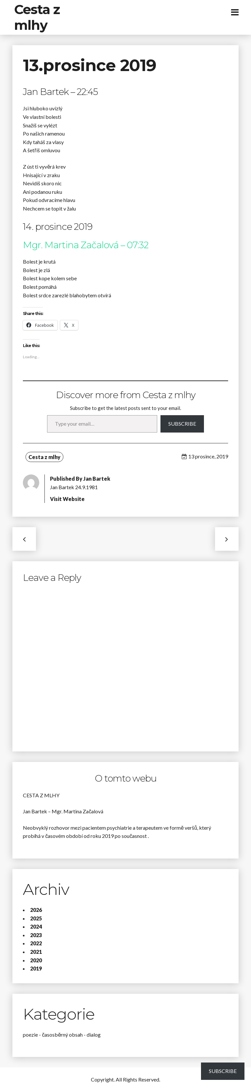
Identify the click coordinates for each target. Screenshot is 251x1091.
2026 (36, 910)
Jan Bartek (96, 478)
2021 (36, 952)
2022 (36, 943)
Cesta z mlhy (37, 17)
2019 (36, 968)
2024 (36, 926)
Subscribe (182, 423)
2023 (36, 935)
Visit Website (67, 499)
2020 (36, 960)
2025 (36, 918)
